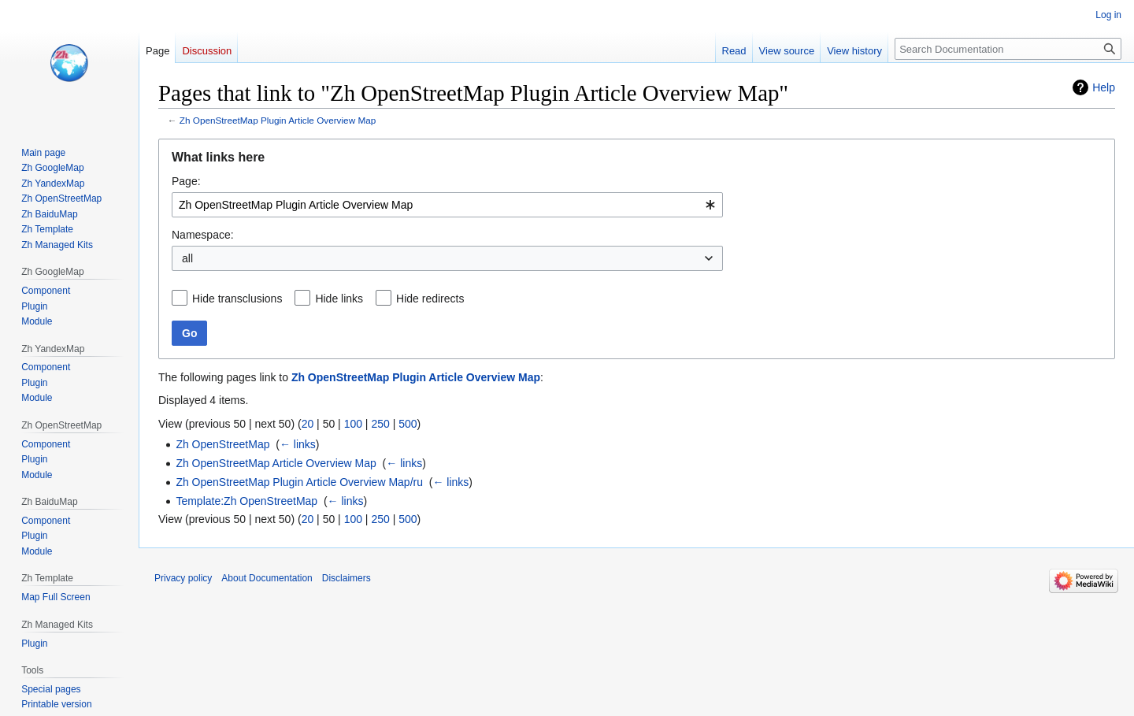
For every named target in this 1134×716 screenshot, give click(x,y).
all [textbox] (187, 258)
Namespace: (203, 234)
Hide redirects (430, 298)
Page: (186, 181)
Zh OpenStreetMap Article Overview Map (276, 463)
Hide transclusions (237, 298)
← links (298, 444)
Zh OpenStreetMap (222, 444)
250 (380, 423)
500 (407, 423)
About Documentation (266, 578)
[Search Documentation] (1008, 49)
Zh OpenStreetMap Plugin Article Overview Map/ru (299, 482)
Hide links (339, 298)
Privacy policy (183, 578)
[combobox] (447, 204)
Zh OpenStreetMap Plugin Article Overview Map (278, 120)
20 (308, 423)
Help (1103, 87)
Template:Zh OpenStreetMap (246, 501)
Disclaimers (346, 578)
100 (353, 423)
